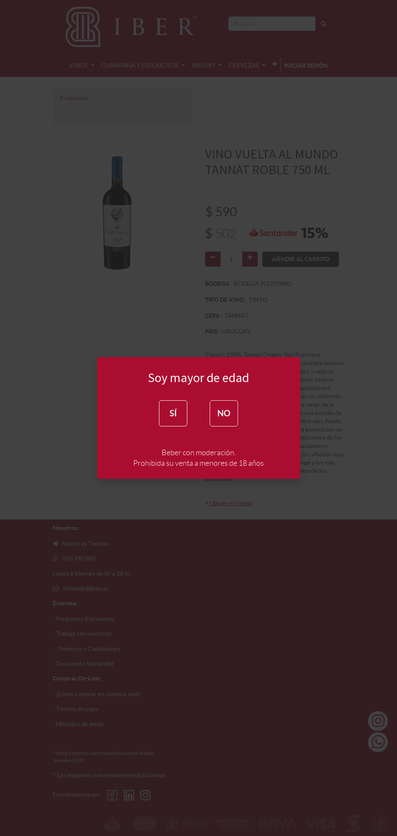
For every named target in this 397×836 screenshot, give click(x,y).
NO (223, 413)
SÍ (173, 413)
